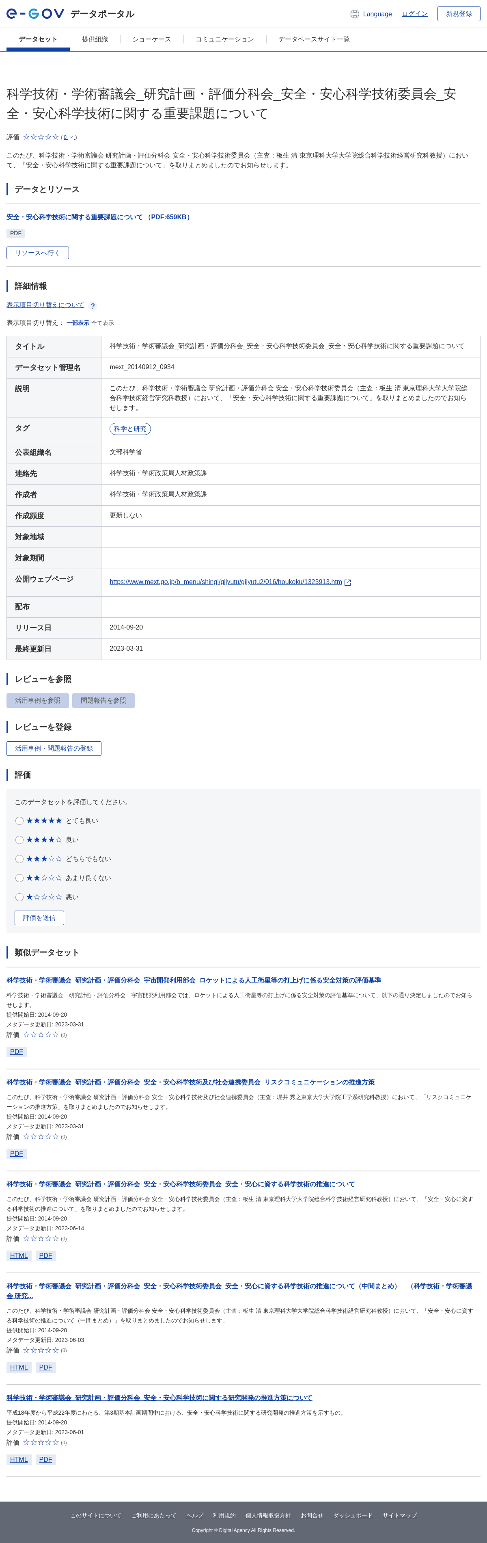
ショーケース (151, 39)
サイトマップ (400, 1515)
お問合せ (312, 1515)
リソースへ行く (37, 252)
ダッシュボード (353, 1515)
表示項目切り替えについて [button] (51, 304)
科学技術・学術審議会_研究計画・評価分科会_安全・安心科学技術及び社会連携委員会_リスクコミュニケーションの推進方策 (190, 1082)
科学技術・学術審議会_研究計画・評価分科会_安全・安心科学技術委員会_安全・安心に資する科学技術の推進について (180, 1184)
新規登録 (459, 13)
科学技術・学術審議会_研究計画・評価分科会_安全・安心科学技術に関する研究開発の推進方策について (159, 1397)
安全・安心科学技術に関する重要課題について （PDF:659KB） (99, 217)
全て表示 (102, 323)
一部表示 (78, 323)
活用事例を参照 (37, 700)
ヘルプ (194, 1515)
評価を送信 (39, 917)
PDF (16, 1051)
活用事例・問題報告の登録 (54, 748)
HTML (19, 1255)
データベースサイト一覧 (314, 39)
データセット (38, 39)
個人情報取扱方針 (268, 1515)
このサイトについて (95, 1515)
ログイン (415, 13)
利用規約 (224, 1515)
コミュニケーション (225, 39)
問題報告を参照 (103, 700)
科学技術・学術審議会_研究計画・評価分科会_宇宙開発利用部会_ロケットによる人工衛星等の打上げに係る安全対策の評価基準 (193, 980)
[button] (370, 14)
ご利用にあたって (154, 1515)
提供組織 (95, 39)
